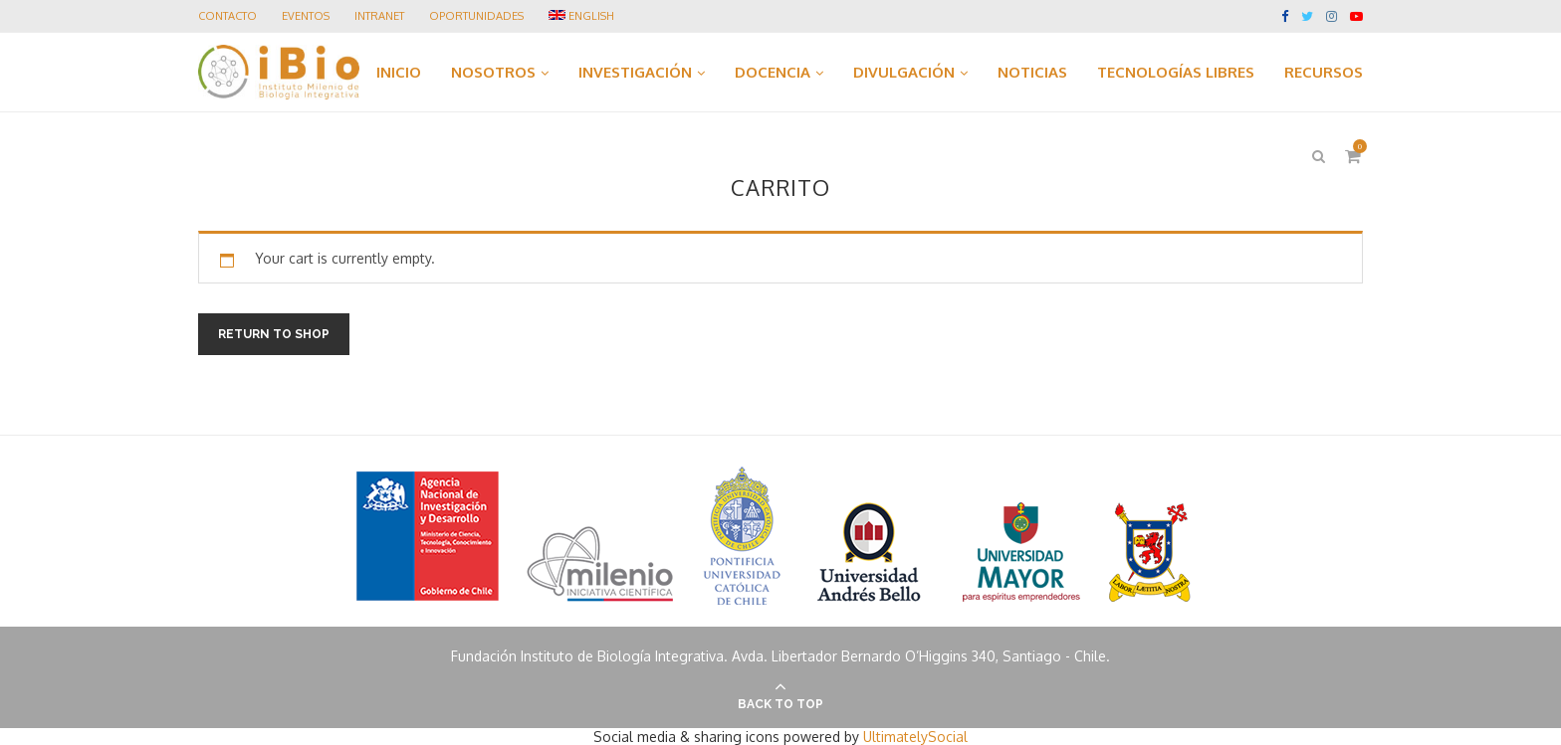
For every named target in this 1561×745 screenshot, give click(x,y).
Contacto (227, 16)
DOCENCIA (772, 72)
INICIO (398, 72)
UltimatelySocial (915, 736)
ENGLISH (581, 16)
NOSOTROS (493, 72)
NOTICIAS (1032, 72)
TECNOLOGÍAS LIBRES (1175, 72)
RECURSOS (1323, 72)
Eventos (306, 16)
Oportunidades (476, 16)
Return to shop (274, 334)
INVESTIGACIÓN (635, 72)
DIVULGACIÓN (904, 72)
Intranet (379, 16)
